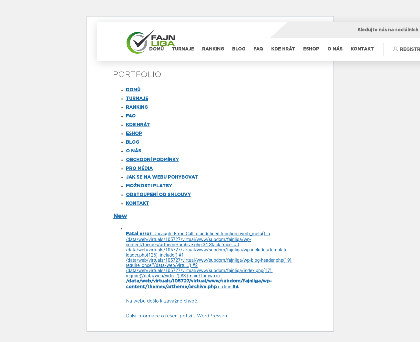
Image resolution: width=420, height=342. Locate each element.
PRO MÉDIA (139, 168)
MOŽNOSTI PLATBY (149, 186)
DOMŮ (156, 49)
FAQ (258, 49)
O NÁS (335, 49)
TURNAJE (183, 49)
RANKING (213, 49)
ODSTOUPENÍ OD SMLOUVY (158, 195)
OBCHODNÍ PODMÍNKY (152, 160)
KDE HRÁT (283, 49)
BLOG (238, 49)
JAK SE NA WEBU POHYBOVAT (162, 177)
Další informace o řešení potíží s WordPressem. (178, 316)
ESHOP (311, 49)
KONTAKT (362, 49)
